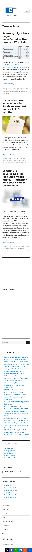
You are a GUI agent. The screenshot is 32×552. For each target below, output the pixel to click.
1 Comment (7, 251)
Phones (5, 509)
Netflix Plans (8, 448)
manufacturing (6, 91)
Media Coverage (7, 521)
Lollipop (4, 162)
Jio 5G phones (9, 453)
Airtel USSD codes (10, 458)
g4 (19, 160)
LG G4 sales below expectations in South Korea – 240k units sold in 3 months (14, 106)
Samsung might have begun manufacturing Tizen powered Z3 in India (15, 38)
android (16, 160)
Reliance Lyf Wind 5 (10, 497)
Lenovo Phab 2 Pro (10, 490)
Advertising (6, 525)
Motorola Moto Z (10, 492)
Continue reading (8, 84)
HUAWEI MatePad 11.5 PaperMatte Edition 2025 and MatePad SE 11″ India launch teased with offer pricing (17, 432)
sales (15, 162)
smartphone (11, 250)
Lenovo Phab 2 (9, 485)
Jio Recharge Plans (10, 455)
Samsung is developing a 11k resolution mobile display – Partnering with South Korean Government (14, 178)
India (26, 88)
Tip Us (4, 534)
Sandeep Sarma (6, 88)
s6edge (11, 162)
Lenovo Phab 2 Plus (10, 488)
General (4, 160)
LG (8, 160)
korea (26, 90)
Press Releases (6, 248)
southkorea (20, 91)
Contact (5, 530)
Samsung (13, 90)
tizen (25, 91)
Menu (27, 11)
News (4, 90)
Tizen (18, 90)
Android (23, 158)
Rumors (8, 90)
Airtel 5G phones (9, 451)
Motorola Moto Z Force (12, 495)
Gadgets (5, 513)
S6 (8, 162)
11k (18, 248)
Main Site (5, 505)
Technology (26, 250)
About (4, 517)
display (22, 248)
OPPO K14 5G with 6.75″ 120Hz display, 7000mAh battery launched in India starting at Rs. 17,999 (16, 369)
